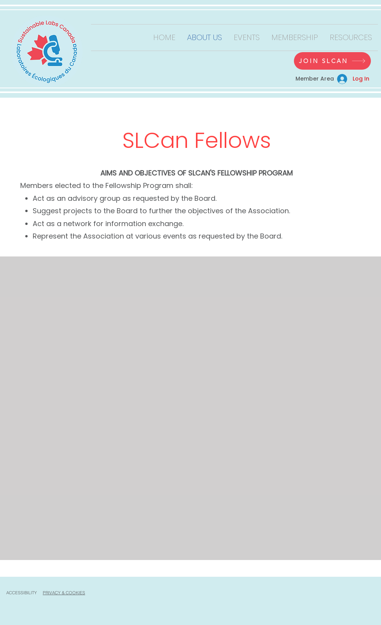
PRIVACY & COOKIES (64, 592)
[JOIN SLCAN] (332, 61)
